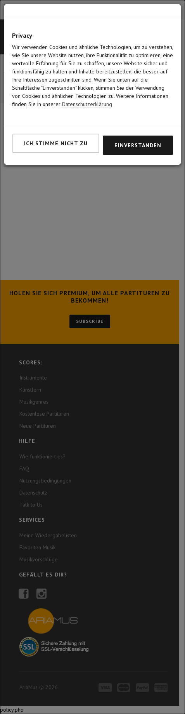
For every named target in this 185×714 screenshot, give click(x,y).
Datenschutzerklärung (87, 104)
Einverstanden (137, 145)
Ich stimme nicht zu (56, 143)
